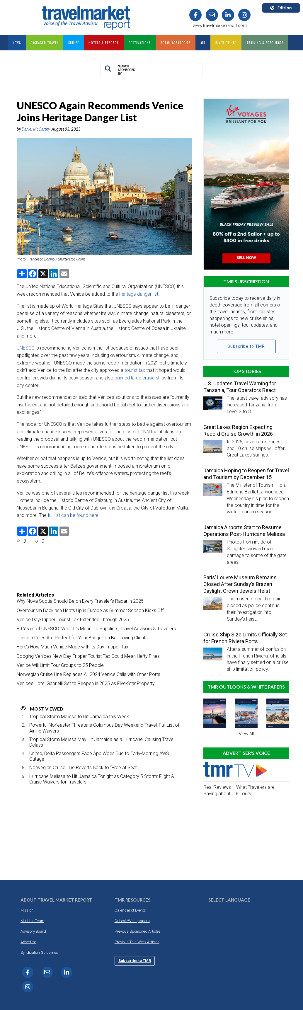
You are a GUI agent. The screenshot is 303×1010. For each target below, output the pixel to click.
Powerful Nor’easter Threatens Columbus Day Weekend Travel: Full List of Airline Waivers (104, 727)
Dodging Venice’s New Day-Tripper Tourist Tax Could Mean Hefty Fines (88, 656)
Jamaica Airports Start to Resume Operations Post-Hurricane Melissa (244, 530)
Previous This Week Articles (137, 942)
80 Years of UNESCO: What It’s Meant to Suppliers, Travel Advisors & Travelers (96, 628)
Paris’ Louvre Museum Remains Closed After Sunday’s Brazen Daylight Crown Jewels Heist (240, 584)
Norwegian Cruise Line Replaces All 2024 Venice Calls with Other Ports (88, 674)
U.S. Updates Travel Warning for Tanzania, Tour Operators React (239, 386)
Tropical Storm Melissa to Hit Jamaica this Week (79, 716)
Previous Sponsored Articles (138, 931)
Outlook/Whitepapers (132, 921)
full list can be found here (73, 515)
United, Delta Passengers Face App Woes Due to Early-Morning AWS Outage (99, 756)
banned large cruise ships (140, 378)
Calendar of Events (130, 910)
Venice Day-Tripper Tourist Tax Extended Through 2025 (73, 619)
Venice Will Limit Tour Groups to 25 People (60, 665)
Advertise (28, 942)
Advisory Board (33, 931)
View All (246, 733)
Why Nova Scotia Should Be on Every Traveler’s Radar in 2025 (80, 601)
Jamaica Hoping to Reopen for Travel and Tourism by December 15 (246, 473)
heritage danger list (138, 294)
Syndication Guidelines (39, 952)
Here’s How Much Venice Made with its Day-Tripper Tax (72, 647)
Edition (281, 8)
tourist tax (135, 370)
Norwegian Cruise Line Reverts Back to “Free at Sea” (83, 767)
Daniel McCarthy (36, 129)
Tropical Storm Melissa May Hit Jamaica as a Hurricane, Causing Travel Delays (101, 742)
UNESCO (26, 348)
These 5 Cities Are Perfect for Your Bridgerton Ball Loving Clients (82, 638)
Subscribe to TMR (246, 346)
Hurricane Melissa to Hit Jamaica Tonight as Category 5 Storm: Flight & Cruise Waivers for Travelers (101, 779)
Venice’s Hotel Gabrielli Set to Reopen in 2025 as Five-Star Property (86, 683)
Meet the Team (32, 921)
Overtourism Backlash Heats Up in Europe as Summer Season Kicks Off (90, 610)
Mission (27, 910)
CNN (145, 432)
